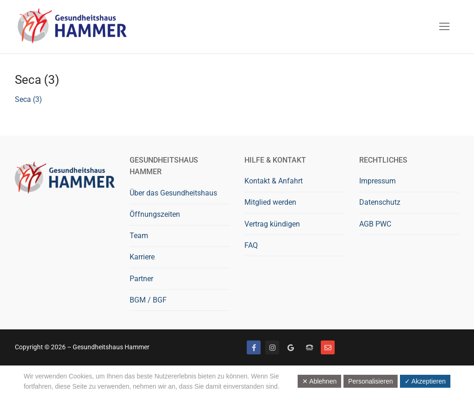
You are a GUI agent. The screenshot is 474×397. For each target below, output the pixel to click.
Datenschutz (379, 202)
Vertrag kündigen (272, 224)
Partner (141, 278)
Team (139, 235)
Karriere (142, 256)
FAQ (251, 245)
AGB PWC (375, 224)
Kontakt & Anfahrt (273, 180)
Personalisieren (370, 381)
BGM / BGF (148, 300)
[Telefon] (309, 347)
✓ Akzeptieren (425, 381)
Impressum (377, 180)
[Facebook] (254, 347)
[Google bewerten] (291, 347)
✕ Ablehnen (319, 381)
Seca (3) (28, 99)
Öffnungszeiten (155, 214)
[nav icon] (444, 27)
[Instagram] (272, 347)
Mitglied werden (270, 202)
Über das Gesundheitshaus (173, 193)
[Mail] (328, 347)
